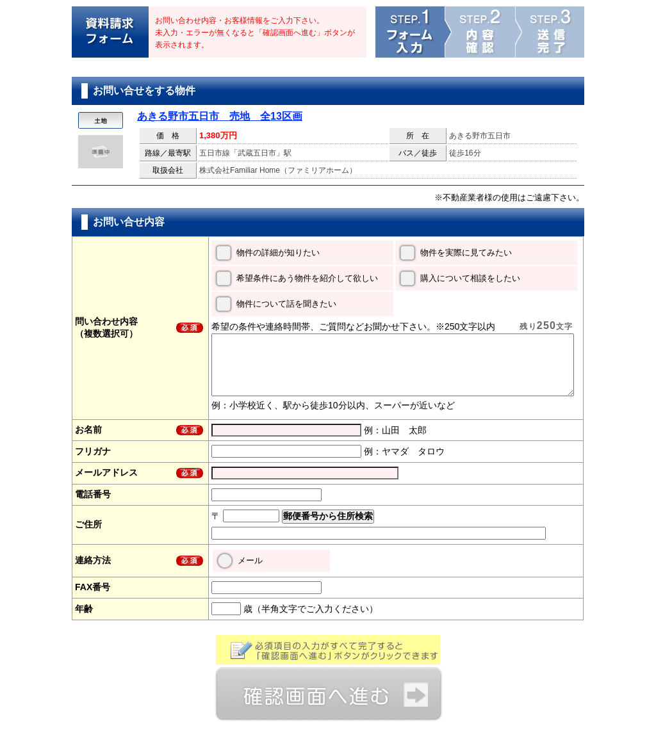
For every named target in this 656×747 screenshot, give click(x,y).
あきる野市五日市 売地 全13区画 (219, 116)
